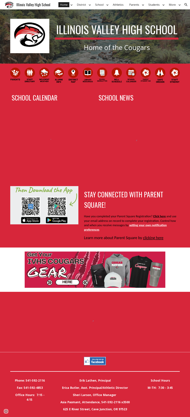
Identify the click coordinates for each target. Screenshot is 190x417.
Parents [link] (134, 5)
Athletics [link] (118, 5)
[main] (117, 36)
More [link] (172, 5)
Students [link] (154, 5)
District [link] (81, 5)
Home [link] (64, 5)
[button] (186, 5)
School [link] (99, 5)
